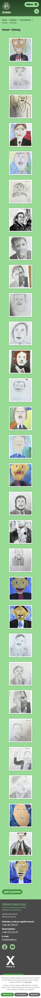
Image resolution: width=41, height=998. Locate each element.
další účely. (28, 982)
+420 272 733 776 (10, 932)
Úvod (4, 19)
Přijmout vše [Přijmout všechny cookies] (7, 994)
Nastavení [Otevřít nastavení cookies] (34, 994)
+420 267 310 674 (10, 924)
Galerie (13, 19)
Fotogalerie (25, 19)
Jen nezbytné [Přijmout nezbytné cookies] (21, 994)
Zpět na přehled (12, 891)
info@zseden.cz (9, 939)
